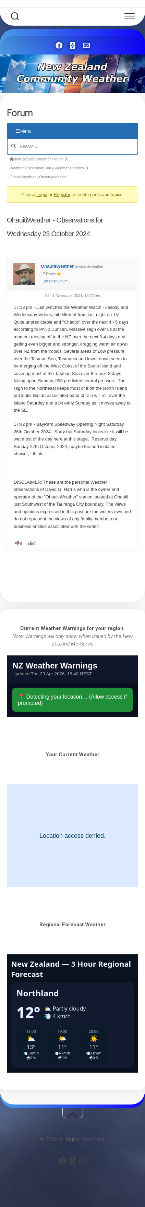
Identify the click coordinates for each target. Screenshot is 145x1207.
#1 (47, 295)
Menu (24, 131)
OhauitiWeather (57, 266)
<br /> (72, 686)
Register (62, 194)
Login (41, 194)
